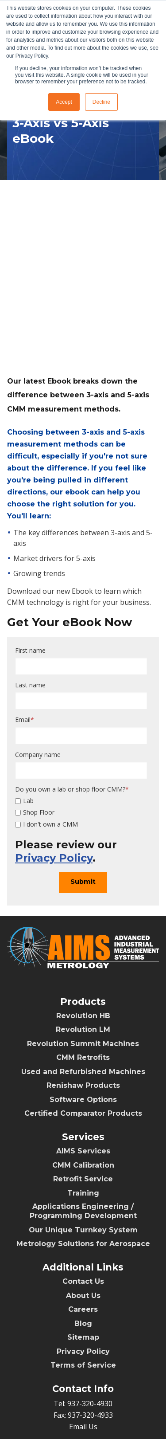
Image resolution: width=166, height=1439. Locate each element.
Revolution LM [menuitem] (83, 991)
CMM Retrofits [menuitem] (83, 1019)
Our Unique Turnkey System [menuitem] (83, 1192)
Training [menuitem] (83, 1155)
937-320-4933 (90, 1377)
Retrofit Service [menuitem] (83, 1141)
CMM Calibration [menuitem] (83, 1127)
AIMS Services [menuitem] (83, 1113)
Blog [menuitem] (83, 1285)
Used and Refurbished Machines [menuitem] (83, 1033)
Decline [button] (101, 102)
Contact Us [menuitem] (83, 1243)
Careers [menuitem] (83, 1271)
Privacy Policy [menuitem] (83, 1313)
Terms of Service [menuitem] (83, 1327)
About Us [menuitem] (83, 1257)
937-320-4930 (89, 1365)
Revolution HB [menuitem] (83, 977)
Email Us (83, 1388)
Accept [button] (64, 102)
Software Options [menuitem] (83, 1061)
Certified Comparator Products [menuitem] (83, 1075)
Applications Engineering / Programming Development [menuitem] (83, 1173)
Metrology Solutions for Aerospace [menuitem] (83, 1205)
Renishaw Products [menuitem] (83, 1047)
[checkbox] (81, 774)
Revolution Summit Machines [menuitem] (83, 1005)
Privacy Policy (54, 819)
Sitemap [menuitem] (83, 1299)
